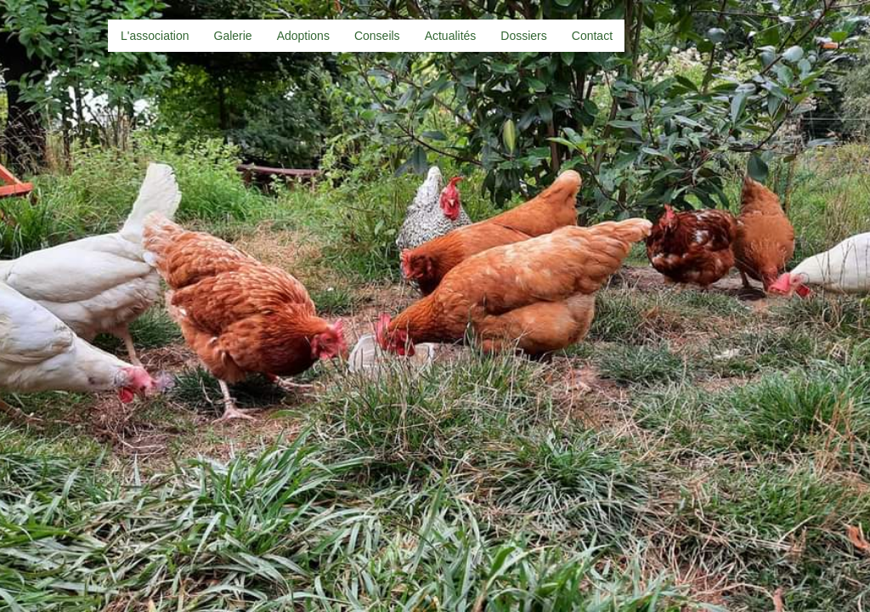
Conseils (377, 35)
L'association (155, 35)
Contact (592, 35)
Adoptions (303, 35)
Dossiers (523, 35)
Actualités (451, 35)
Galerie (233, 35)
